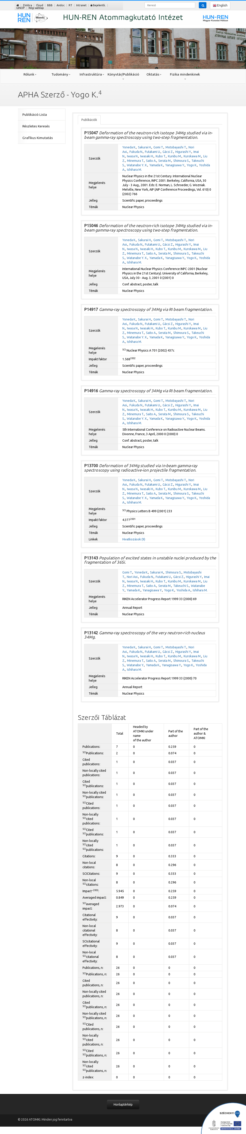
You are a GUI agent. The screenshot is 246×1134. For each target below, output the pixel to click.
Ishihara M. (134, 169)
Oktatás (153, 74)
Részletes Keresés (36, 126)
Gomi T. (158, 147)
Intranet (81, 5)
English (220, 5)
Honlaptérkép (123, 1104)
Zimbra (27, 5)
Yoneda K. (129, 147)
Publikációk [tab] (89, 120)
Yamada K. (156, 165)
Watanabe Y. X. (137, 165)
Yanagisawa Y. (175, 165)
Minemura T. (135, 160)
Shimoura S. (181, 160)
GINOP (20, 7)
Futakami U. (153, 152)
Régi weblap (36, 7)
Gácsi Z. (168, 152)
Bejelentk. (98, 5)
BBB (50, 5)
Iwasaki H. (147, 156)
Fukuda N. (136, 152)
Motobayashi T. (176, 147)
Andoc (61, 5)
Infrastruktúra (92, 74)
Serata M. (164, 160)
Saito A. (151, 160)
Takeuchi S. (181, 586)
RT (70, 5)
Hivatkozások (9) (133, 539)
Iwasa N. (132, 156)
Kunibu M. (175, 156)
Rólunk (29, 74)
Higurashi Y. (183, 152)
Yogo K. (192, 165)
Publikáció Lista (34, 114)
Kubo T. (161, 156)
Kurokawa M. (192, 156)
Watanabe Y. (135, 665)
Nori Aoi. (132, 577)
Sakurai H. (144, 147)
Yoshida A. (183, 590)
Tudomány (60, 74)
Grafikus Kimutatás (37, 138)
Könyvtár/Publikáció (123, 76)
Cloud (39, 5)
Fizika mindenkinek (185, 76)
